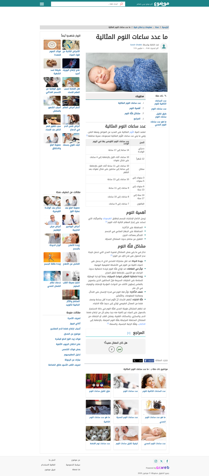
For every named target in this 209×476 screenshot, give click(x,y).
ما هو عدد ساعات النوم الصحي (158, 123)
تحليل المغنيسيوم (72, 355)
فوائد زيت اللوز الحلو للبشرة (67, 339)
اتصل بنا (52, 460)
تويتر (140, 360)
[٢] (106, 221)
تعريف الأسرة (74, 318)
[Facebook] (167, 461)
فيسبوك (150, 360)
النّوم (132, 132)
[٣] (111, 255)
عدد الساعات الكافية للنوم (160, 102)
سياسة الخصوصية (73, 465)
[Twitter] (161, 461)
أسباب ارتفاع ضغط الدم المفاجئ (65, 329)
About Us (76, 469)
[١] (87, 135)
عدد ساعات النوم (158, 109)
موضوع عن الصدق (72, 334)
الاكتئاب (142, 324)
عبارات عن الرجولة (72, 360)
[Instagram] (156, 461)
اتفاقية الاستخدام (48, 465)
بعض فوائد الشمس (71, 349)
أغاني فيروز (75, 324)
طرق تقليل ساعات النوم (160, 115)
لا (111, 349)
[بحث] (121, 4)
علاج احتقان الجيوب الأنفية (68, 344)
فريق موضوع (50, 469)
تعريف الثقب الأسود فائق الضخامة (64, 365)
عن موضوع (75, 460)
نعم (119, 349)
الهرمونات (107, 218)
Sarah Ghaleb (136, 45)
